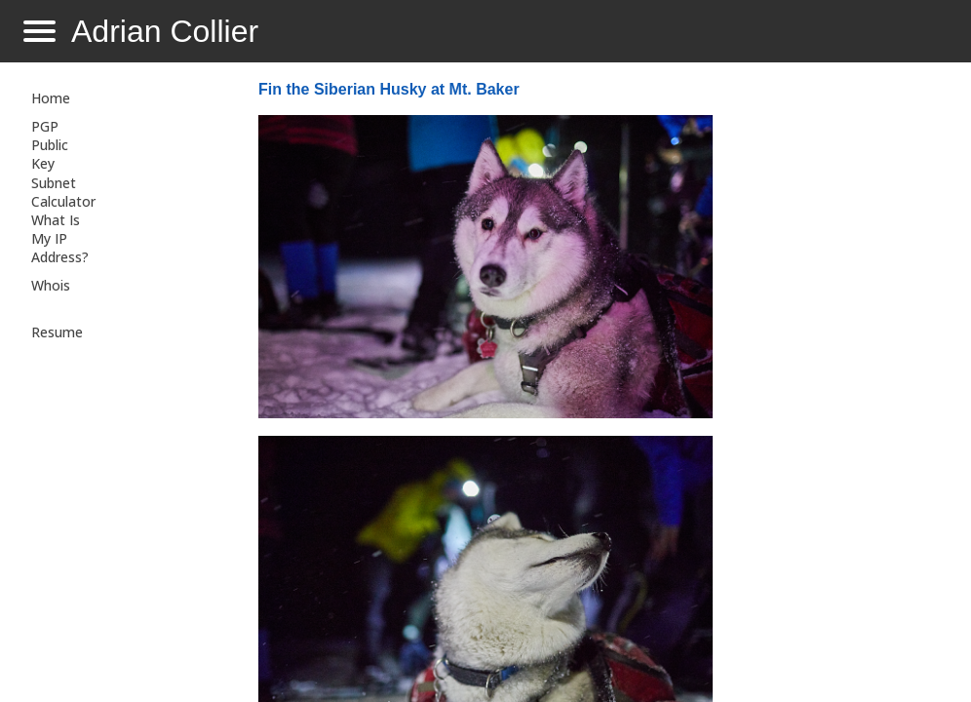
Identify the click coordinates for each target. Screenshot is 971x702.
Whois (50, 285)
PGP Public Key (49, 145)
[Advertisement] (834, 386)
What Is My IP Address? (60, 238)
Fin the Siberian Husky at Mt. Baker (389, 89)
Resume (57, 332)
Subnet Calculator (63, 192)
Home (50, 98)
